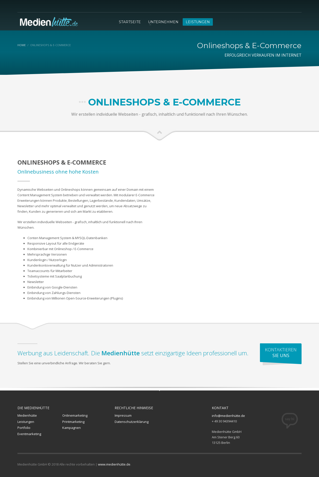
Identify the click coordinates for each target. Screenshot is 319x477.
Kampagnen (71, 427)
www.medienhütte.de (114, 464)
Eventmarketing (29, 434)
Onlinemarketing (74, 415)
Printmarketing (73, 421)
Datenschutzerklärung (132, 421)
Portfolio (23, 427)
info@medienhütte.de (228, 415)
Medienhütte (27, 415)
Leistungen (25, 421)
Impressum (123, 415)
